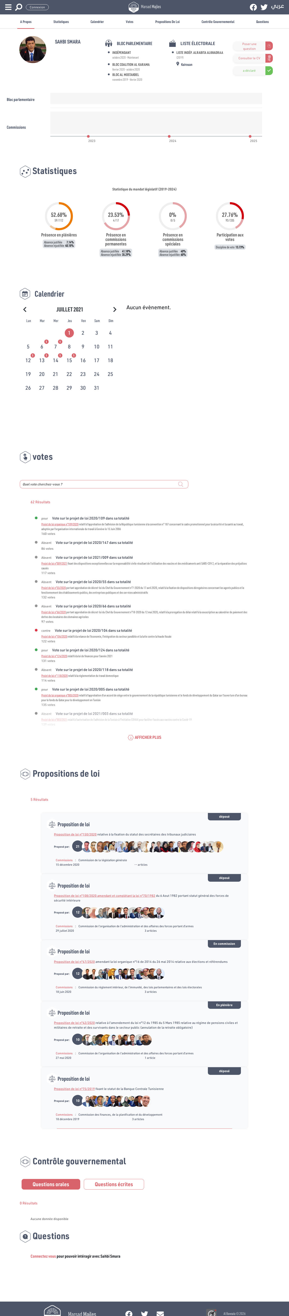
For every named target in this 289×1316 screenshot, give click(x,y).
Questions (262, 21)
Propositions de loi (167, 21)
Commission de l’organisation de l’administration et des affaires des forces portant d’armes (135, 926)
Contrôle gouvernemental (218, 21)
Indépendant (121, 52)
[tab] (70, 332)
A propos (25, 21)
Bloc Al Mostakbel (125, 74)
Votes (129, 21)
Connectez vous (43, 1256)
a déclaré (249, 71)
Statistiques (61, 21)
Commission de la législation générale (102, 860)
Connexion (37, 7)
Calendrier (97, 21)
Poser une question (249, 46)
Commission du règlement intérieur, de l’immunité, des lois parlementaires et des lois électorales (140, 987)
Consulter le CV (249, 58)
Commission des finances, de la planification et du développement (120, 1114)
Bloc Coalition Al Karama (131, 64)
